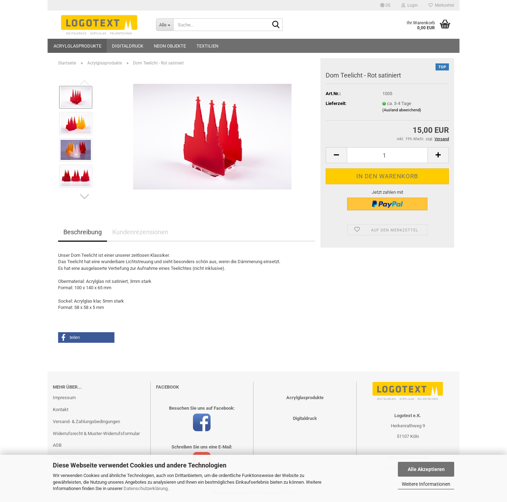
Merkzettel (441, 5)
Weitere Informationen (426, 484)
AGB (57, 445)
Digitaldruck (127, 46)
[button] (385, 5)
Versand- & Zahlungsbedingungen (86, 421)
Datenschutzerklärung (146, 488)
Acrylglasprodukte (77, 46)
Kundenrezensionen (140, 232)
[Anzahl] (387, 155)
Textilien (207, 46)
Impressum (64, 397)
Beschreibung (82, 232)
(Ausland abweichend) (401, 110)
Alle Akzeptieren (426, 469)
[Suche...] (164, 24)
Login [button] (409, 5)
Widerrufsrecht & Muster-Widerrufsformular (96, 433)
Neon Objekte (170, 46)
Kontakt (60, 409)
